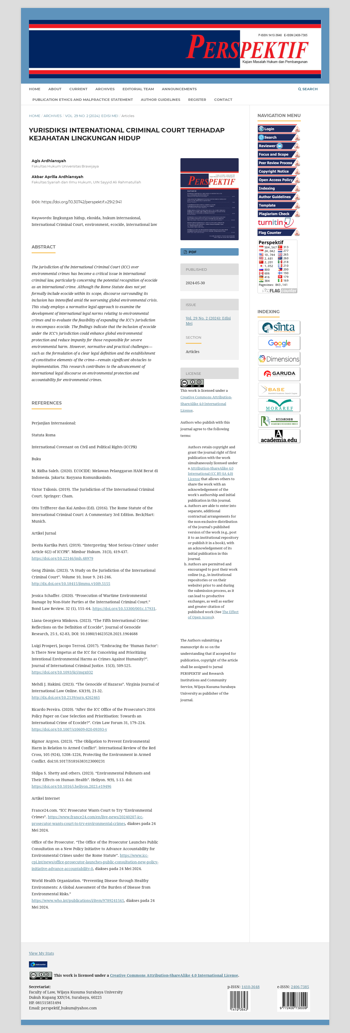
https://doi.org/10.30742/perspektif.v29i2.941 (81, 202)
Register (197, 99)
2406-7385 (300, 986)
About (54, 89)
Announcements (179, 89)
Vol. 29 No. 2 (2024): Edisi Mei (91, 116)
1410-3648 (251, 986)
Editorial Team (138, 89)
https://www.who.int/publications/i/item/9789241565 (78, 900)
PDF (192, 252)
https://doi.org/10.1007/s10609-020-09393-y (69, 729)
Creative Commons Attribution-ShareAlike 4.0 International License (206, 404)
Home (34, 89)
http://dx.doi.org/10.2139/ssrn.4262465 (66, 697)
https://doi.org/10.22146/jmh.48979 (62, 558)
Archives (105, 89)
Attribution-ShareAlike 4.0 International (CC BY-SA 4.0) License (210, 473)
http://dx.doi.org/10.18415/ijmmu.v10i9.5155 (71, 583)
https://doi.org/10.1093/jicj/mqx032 (62, 672)
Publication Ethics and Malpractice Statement (82, 99)
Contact (223, 99)
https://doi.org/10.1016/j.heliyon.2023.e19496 (71, 786)
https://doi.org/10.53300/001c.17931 (123, 608)
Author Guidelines (160, 99)
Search (308, 89)
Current (78, 89)
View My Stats (41, 953)
